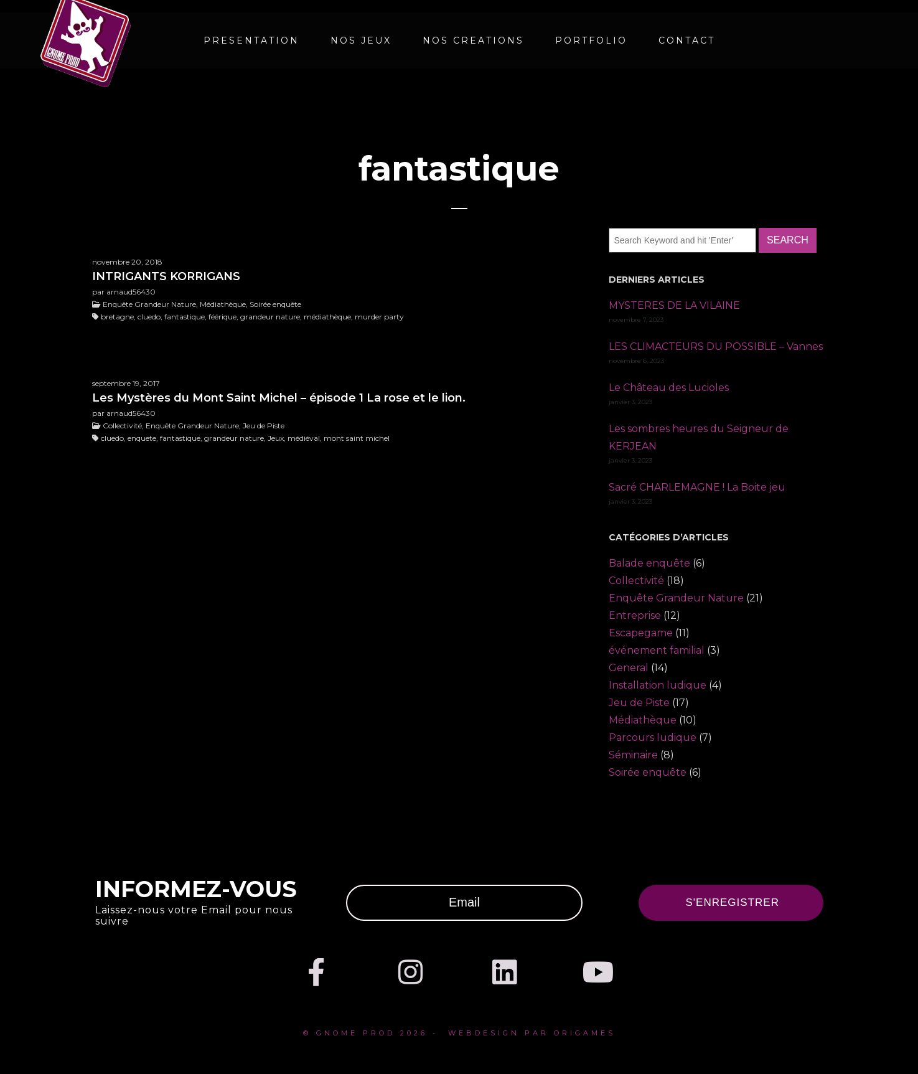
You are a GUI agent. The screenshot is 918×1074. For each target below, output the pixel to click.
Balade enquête (649, 563)
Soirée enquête (647, 772)
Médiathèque (643, 720)
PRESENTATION (251, 40)
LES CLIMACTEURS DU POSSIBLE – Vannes (716, 346)
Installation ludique (657, 685)
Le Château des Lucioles (669, 387)
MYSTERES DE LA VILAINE (674, 305)
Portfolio (591, 40)
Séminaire (633, 755)
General (629, 668)
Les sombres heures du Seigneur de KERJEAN (699, 437)
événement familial (657, 650)
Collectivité (636, 580)
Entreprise (635, 615)
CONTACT (686, 40)
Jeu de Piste (639, 703)
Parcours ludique (652, 737)
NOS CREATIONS (473, 40)
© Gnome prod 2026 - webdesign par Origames (459, 1033)
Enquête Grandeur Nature (676, 598)
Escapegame (641, 633)
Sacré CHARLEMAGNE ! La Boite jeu (697, 487)
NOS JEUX (360, 40)
